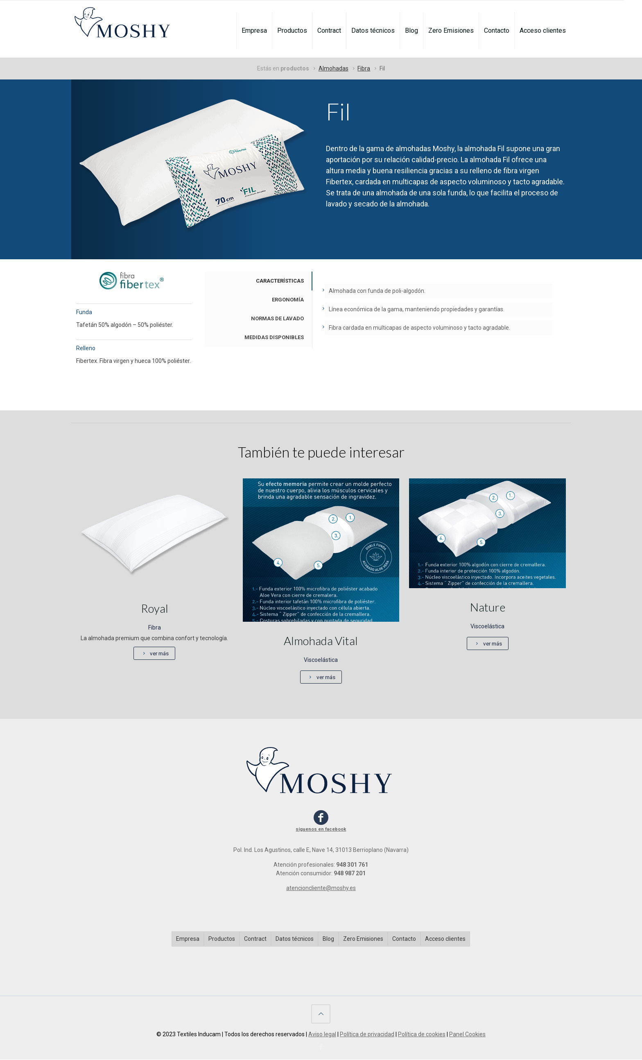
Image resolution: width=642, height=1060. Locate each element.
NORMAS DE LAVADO (277, 318)
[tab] (258, 281)
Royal (154, 608)
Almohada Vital (321, 641)
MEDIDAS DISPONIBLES (274, 337)
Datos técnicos (295, 939)
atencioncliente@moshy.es (321, 888)
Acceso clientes (445, 939)
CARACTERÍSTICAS (280, 281)
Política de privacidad (367, 1034)
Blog (328, 939)
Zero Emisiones (363, 939)
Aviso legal (322, 1034)
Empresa (187, 939)
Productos (221, 939)
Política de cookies (421, 1034)
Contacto (404, 939)
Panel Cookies (467, 1034)
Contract (255, 939)
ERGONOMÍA (288, 300)
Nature (487, 607)
